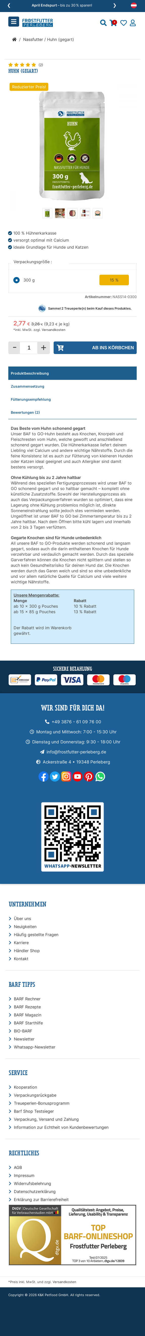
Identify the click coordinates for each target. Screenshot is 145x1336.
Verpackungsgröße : (33, 261)
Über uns (22, 918)
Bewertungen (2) (25, 412)
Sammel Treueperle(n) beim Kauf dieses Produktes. (90, 308)
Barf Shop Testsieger (34, 1111)
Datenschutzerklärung (35, 1191)
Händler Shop (27, 950)
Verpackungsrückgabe (35, 1095)
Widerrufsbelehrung (32, 1183)
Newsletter (24, 1038)
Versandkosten (53, 330)
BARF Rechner (27, 998)
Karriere (21, 942)
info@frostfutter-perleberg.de (76, 751)
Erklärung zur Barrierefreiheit (41, 1199)
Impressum (24, 1175)
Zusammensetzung (27, 386)
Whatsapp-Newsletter (34, 1046)
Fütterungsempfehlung (31, 399)
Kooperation (25, 1087)
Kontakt (21, 958)
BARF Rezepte (27, 1006)
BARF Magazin (27, 1014)
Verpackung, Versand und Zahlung (46, 1119)
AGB (18, 1167)
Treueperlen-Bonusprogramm (41, 1103)
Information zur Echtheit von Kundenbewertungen (61, 1127)
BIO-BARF (23, 1030)
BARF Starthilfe (28, 1022)
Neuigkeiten (25, 926)
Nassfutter (33, 39)
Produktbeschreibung (30, 373)
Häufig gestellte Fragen (36, 934)
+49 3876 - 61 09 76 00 (76, 721)
